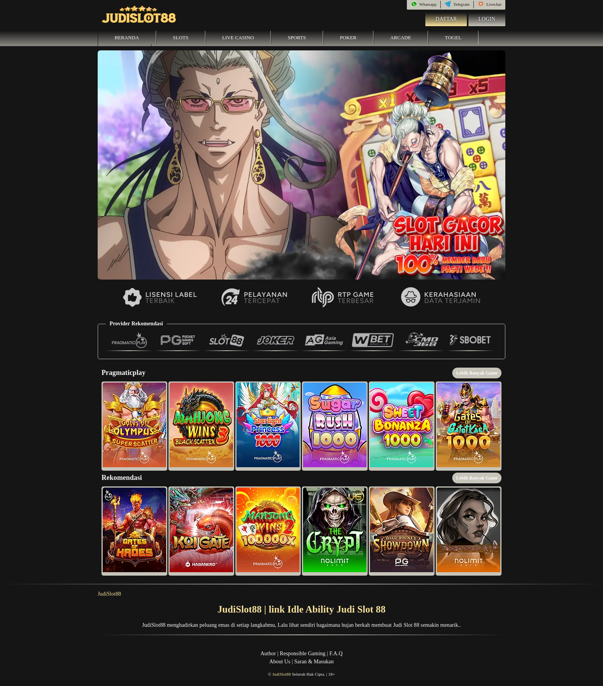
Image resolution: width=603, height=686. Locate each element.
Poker (348, 37)
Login (486, 19)
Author (268, 653)
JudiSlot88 (109, 594)
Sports (297, 37)
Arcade (400, 37)
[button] (134, 426)
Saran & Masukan (314, 661)
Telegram (457, 4)
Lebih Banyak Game (477, 373)
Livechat (489, 4)
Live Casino (238, 37)
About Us (279, 661)
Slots (180, 37)
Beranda (127, 37)
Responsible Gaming (303, 653)
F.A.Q (335, 653)
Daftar (446, 19)
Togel (453, 37)
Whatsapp (423, 4)
